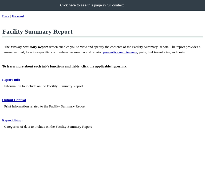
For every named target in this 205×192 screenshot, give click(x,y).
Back (5, 16)
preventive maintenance (120, 52)
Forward (18, 16)
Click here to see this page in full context (92, 5)
